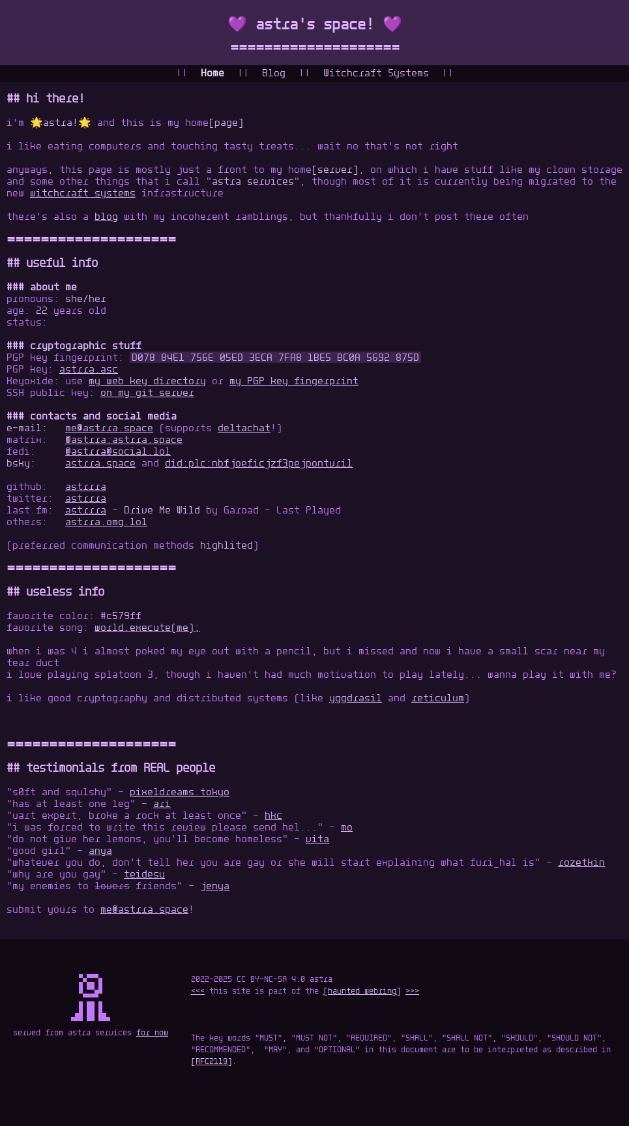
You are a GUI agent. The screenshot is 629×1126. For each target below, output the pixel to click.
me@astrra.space (109, 428)
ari (162, 804)
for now (152, 1033)
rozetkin (581, 863)
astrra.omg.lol (435, 463)
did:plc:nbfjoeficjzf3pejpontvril (259, 463)
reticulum (437, 698)
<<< (198, 992)
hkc (273, 816)
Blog (273, 73)
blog (106, 217)
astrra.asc (88, 369)
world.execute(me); (147, 628)
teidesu (144, 874)
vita (317, 839)
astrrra (85, 487)
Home (212, 73)
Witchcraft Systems (376, 73)
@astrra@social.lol (118, 452)
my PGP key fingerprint (293, 381)
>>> (412, 992)
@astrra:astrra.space (124, 440)
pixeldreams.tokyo (179, 792)
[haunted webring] (362, 992)
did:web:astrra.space (71, 475)
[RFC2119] (211, 1062)
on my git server (147, 393)
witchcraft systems (83, 193)
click (355, 722)
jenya (214, 886)
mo (347, 827)
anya (100, 851)
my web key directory (147, 381)
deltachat (244, 428)
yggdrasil (355, 698)
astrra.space (100, 463)
